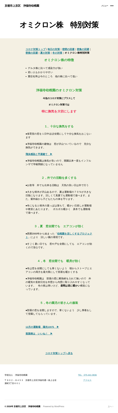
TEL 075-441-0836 (87, 375)
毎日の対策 (54, 49)
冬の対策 (57, 52)
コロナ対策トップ (36, 49)
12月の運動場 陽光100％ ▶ (42, 327)
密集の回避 (83, 49)
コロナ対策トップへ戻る (59, 353)
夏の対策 (45, 52)
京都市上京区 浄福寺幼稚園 (22, 5)
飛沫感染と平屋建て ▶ (39, 154)
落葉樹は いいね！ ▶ (39, 333)
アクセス (87, 380)
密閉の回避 (68, 49)
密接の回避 (32, 52)
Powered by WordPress (53, 406)
